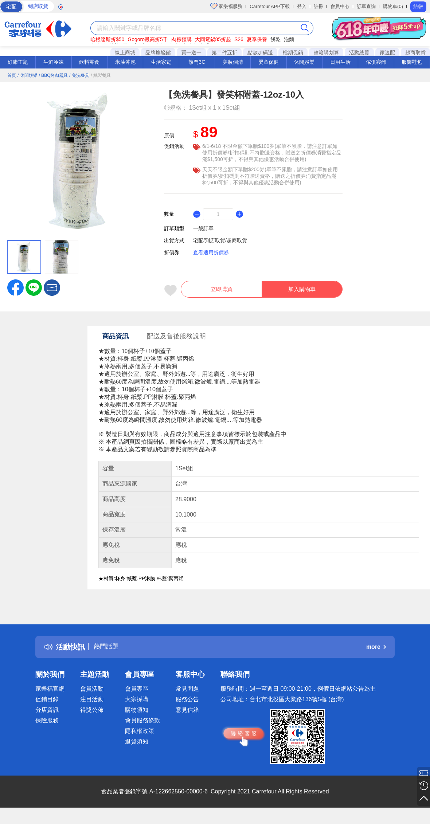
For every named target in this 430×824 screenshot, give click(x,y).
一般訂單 (203, 228)
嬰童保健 (268, 62)
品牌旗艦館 (158, 52)
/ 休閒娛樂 (27, 75)
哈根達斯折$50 (107, 39)
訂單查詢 (366, 6)
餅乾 (275, 39)
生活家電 (161, 62)
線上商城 (125, 52)
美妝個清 (233, 62)
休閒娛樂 (304, 62)
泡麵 (289, 39)
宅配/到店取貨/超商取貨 (220, 240)
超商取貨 (415, 52)
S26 (238, 39)
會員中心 (340, 6)
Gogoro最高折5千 (148, 39)
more (376, 651)
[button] (52, 287)
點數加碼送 (260, 52)
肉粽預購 (181, 39)
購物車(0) (393, 6)
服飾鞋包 (412, 62)
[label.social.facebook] (15, 287)
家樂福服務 (226, 6)
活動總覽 (359, 52)
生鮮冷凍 (53, 62)
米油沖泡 (125, 62)
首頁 (11, 75)
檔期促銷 (293, 52)
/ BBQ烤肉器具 (53, 75)
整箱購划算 (326, 52)
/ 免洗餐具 (79, 75)
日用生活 (340, 62)
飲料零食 (89, 62)
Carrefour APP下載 (270, 6)
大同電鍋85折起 (213, 39)
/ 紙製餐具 (101, 75)
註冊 (318, 6)
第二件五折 (224, 52)
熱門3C (196, 62)
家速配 (387, 52)
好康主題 (18, 62)
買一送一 (191, 52)
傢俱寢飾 (376, 62)
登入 (301, 6)
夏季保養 (257, 39)
